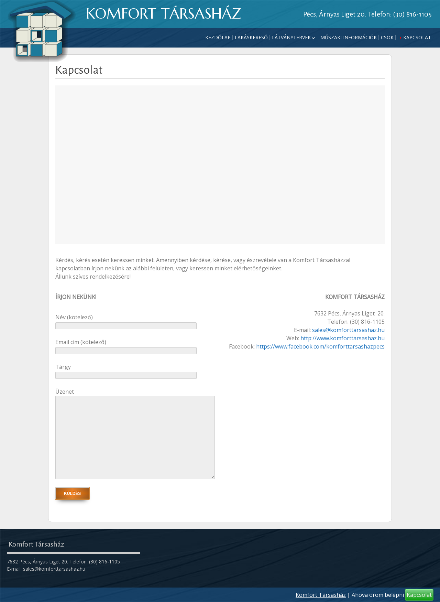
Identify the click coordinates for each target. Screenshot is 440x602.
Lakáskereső (251, 37)
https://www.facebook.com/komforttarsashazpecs (320, 346)
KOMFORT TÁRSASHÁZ (163, 13)
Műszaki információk (348, 37)
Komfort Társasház (321, 595)
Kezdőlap (218, 37)
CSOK (387, 37)
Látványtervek (291, 37)
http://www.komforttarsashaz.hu (342, 338)
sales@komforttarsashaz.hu (348, 330)
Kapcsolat (417, 37)
